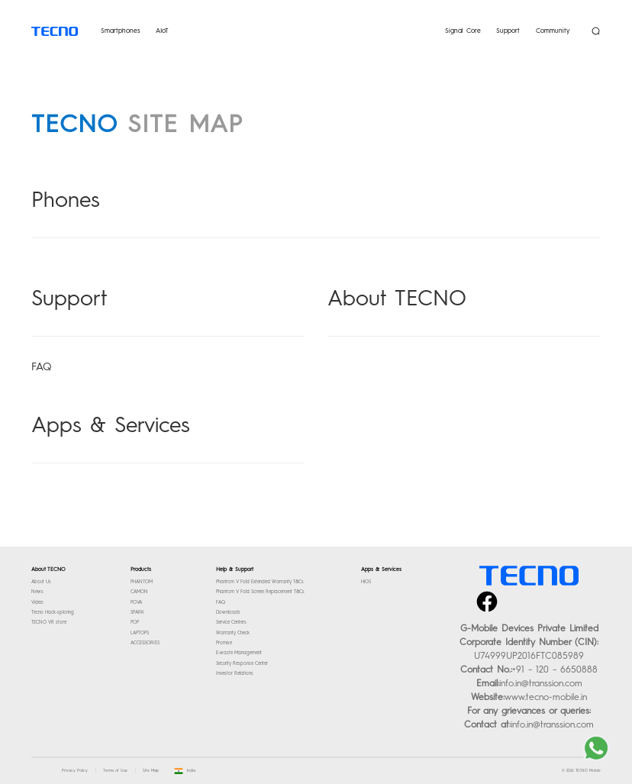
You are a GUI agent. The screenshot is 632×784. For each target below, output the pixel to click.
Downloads (228, 612)
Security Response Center (242, 663)
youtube (571, 592)
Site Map (151, 770)
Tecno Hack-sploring (52, 612)
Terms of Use (115, 770)
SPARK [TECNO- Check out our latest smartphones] (137, 612)
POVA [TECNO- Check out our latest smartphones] (136, 602)
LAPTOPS (140, 633)
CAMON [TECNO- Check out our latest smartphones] (139, 592)
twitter (514, 592)
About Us (41, 582)
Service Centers (231, 622)
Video (37, 602)
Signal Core (463, 30)
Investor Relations (234, 673)
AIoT (162, 30)
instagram (543, 592)
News (37, 592)
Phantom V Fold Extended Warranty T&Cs (260, 582)
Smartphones (120, 30)
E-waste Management (239, 653)
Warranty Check (233, 633)
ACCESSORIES (145, 643)
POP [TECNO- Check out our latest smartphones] (135, 622)
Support (508, 30)
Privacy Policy (75, 770)
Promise (224, 643)
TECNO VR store (48, 622)
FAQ (41, 366)
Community (552, 30)
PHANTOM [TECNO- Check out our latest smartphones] (142, 582)
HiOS (366, 582)
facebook (486, 592)
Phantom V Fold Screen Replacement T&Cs (260, 592)
